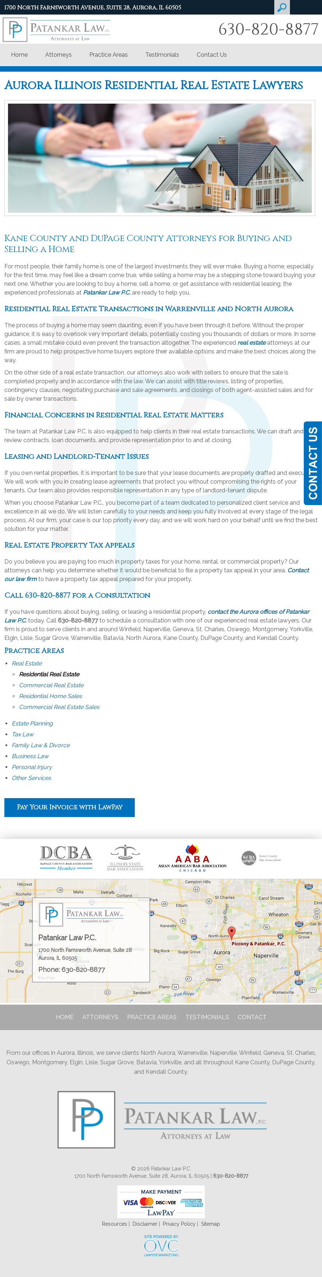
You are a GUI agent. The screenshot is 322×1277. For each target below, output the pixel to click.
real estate (251, 342)
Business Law (30, 756)
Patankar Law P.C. (106, 292)
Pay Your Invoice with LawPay (69, 807)
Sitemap (210, 1224)
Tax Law (23, 734)
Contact (252, 1017)
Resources (114, 1224)
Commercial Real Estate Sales (59, 707)
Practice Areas (108, 54)
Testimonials (162, 54)
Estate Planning (32, 723)
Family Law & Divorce (41, 745)
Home (19, 54)
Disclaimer (145, 1224)
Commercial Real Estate (51, 685)
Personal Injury (32, 767)
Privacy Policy (179, 1224)
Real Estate (27, 663)
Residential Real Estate (49, 674)
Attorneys (58, 54)
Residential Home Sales (50, 696)
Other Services (31, 777)
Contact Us (212, 54)
